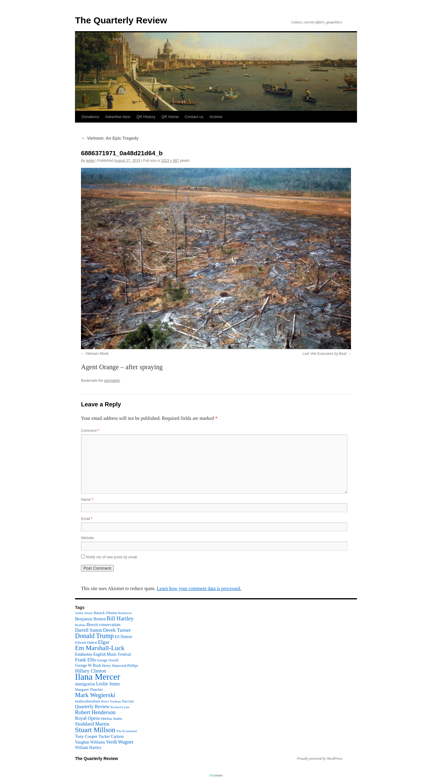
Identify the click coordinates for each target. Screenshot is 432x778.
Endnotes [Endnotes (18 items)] (83, 654)
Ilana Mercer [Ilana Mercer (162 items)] (97, 676)
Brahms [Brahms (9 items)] (80, 625)
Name (87, 499)
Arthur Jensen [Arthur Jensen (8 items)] (84, 613)
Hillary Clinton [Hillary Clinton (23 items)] (90, 671)
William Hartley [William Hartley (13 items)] (88, 747)
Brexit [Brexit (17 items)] (92, 624)
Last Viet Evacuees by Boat (324, 354)
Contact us (194, 116)
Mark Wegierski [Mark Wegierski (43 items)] (95, 695)
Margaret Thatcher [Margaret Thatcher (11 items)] (89, 689)
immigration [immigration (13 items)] (85, 684)
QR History (145, 116)
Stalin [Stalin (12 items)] (117, 718)
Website (87, 538)
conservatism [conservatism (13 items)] (110, 624)
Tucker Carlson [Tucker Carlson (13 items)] (111, 736)
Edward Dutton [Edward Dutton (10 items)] (86, 642)
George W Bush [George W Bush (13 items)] (88, 665)
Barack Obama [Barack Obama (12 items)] (105, 612)
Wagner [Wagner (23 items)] (126, 742)
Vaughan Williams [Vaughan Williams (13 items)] (90, 742)
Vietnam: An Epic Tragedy (110, 138)
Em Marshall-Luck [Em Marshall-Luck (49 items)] (99, 648)
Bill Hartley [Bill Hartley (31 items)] (120, 618)
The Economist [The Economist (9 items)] (126, 731)
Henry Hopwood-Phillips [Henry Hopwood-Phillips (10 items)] (120, 666)
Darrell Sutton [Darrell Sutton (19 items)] (88, 630)
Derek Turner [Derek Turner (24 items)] (117, 630)
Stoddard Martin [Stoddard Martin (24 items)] (92, 724)
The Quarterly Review (121, 20)
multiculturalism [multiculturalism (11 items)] (87, 701)
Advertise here (117, 116)
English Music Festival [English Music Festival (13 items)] (112, 654)
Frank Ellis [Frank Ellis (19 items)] (85, 659)
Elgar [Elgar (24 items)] (104, 642)
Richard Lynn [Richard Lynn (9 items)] (119, 707)
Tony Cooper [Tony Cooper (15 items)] (86, 736)
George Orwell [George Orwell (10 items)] (107, 660)
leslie (90, 161)
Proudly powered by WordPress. (320, 758)
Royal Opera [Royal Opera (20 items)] (87, 718)
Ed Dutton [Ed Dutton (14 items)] (123, 636)
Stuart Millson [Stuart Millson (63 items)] (95, 730)
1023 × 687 (170, 161)
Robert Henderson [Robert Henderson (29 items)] (95, 712)
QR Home (170, 116)
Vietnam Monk (97, 354)
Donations (90, 116)
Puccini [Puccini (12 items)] (128, 701)
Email (86, 519)
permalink (112, 381)
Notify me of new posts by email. (112, 557)
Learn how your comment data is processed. (199, 588)
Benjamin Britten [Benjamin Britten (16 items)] (90, 618)
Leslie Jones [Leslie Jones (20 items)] (108, 683)
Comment (90, 431)
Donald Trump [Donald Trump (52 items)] (94, 636)
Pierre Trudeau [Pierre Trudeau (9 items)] (111, 701)
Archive (215, 116)
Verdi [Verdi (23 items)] (111, 742)
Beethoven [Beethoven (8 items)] (125, 613)
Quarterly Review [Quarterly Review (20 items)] (92, 706)
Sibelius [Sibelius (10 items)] (106, 719)
